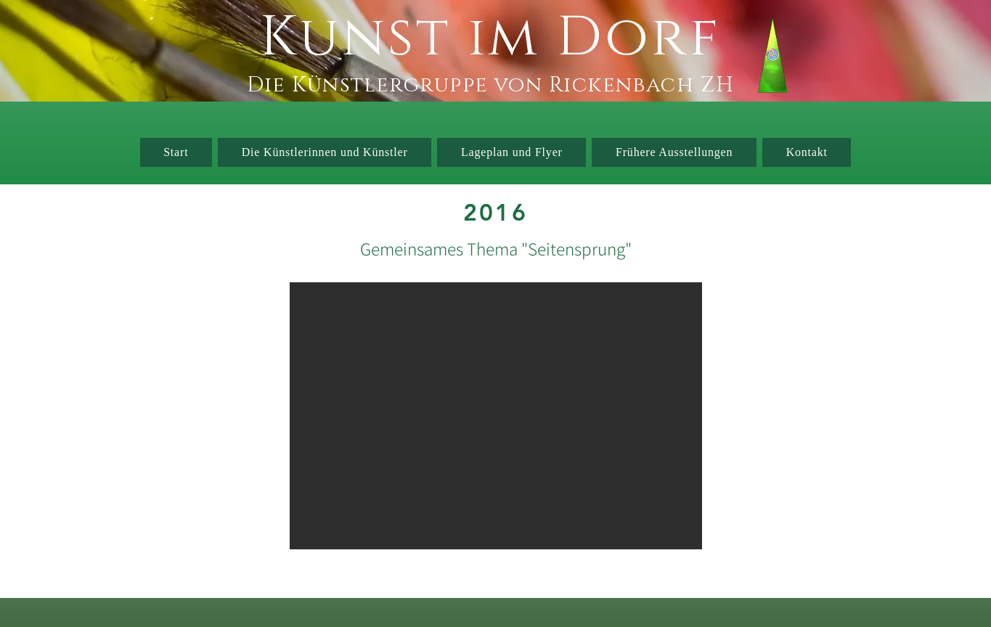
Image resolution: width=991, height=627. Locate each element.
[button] (496, 415)
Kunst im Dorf (490, 37)
